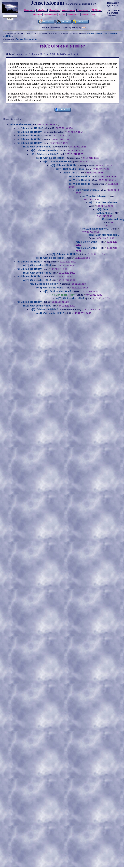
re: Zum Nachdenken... (95, 196)
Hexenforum (54, 10)
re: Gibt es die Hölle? (29, 131)
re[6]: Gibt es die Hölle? (63, 165)
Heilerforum (42, 10)
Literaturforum (83, 10)
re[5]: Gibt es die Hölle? (57, 161)
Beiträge (76, 28)
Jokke (114, 229)
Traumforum (37, 15)
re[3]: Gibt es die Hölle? (44, 150)
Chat (93, 15)
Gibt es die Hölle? (20, 124)
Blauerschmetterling (70, 309)
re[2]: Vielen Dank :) (87, 241)
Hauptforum (29, 10)
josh (62, 154)
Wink (94, 180)
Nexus (62, 15)
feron (46, 143)
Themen (66, 28)
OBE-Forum (97, 10)
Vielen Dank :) (71, 172)
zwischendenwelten (54, 132)
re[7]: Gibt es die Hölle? (70, 168)
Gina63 (47, 135)
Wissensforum (50, 15)
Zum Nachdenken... (87, 189)
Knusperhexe (60, 146)
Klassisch (55, 28)
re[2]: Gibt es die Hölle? (37, 146)
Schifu (10, 54)
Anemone (49, 276)
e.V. (94, 4)
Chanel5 (49, 128)
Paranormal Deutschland (79, 4)
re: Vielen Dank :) (79, 176)
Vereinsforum (73, 15)
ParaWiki (85, 15)
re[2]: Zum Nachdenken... (104, 202)
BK (34, 124)
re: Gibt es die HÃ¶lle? (29, 128)
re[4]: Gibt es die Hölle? (50, 157)
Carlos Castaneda (26, 39)
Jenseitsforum (68, 10)
